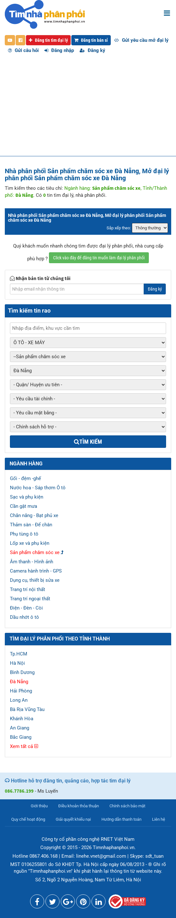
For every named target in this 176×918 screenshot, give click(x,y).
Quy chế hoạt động (28, 819)
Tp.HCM (18, 654)
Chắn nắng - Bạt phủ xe (34, 515)
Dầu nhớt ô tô (24, 617)
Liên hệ (158, 819)
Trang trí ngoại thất (30, 599)
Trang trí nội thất (27, 589)
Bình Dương (22, 672)
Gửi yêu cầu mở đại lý (141, 40)
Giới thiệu (39, 805)
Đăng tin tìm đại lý (48, 40)
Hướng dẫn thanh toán (121, 819)
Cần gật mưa (23, 506)
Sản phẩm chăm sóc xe (35, 552)
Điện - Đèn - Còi (26, 608)
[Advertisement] (88, 108)
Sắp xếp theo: (119, 228)
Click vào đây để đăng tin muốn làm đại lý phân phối (99, 257)
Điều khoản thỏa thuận (78, 805)
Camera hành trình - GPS (36, 571)
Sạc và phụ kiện (26, 497)
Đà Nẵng (19, 682)
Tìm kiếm (88, 441)
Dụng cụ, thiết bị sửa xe (35, 580)
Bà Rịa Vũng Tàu (27, 709)
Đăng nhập (59, 50)
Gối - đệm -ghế (25, 478)
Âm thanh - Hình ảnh (31, 562)
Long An (19, 700)
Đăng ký (92, 50)
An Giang (19, 728)
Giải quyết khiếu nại (73, 819)
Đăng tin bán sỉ (91, 40)
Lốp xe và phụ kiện (29, 543)
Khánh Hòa (21, 719)
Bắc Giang (20, 737)
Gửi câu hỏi (23, 50)
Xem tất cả (24, 746)
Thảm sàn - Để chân (31, 525)
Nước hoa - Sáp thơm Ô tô (38, 488)
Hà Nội (17, 663)
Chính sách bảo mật (127, 805)
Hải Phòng (21, 691)
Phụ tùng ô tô (24, 534)
